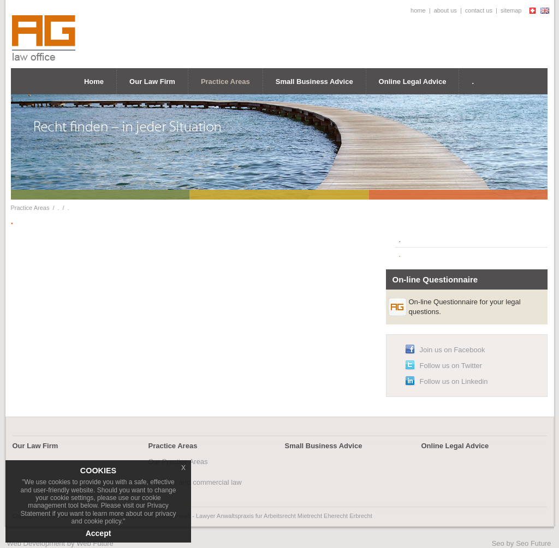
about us (445, 10)
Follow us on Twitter (451, 366)
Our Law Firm (152, 81)
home (418, 10)
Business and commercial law (195, 482)
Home (94, 81)
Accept (98, 533)
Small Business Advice (314, 81)
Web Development (36, 543)
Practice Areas (225, 81)
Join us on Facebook (452, 350)
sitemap (511, 10)
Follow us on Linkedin (454, 381)
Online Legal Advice (413, 81)
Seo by (503, 543)
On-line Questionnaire (435, 279)
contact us (478, 10)
